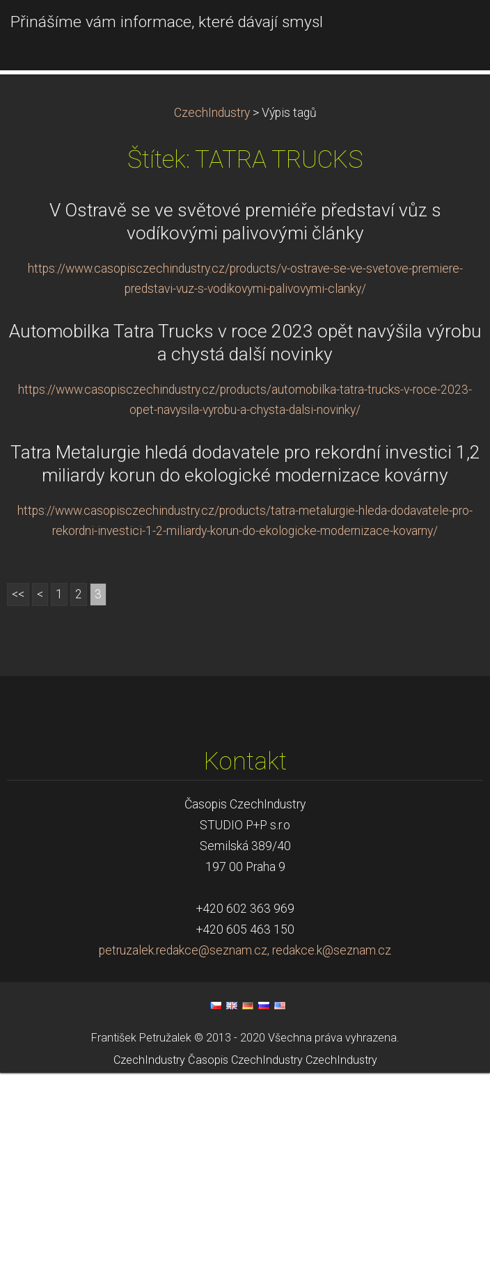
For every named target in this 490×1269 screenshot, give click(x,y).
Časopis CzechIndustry (245, 1256)
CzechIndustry (212, 310)
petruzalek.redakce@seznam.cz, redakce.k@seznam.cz (245, 1147)
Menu (452, 31)
